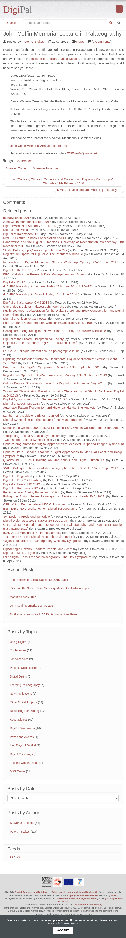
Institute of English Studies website (55, 58)
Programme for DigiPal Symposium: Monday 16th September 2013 (52, 367)
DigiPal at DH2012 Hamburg (22, 480)
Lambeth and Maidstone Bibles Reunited (31, 415)
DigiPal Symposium (22, 728)
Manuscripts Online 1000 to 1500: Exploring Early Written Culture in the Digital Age (61, 427)
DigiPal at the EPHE (17, 270)
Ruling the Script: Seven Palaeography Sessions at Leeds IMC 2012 (53, 496)
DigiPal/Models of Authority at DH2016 (29, 226)
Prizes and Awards (22, 737)
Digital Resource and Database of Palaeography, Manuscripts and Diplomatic (56, 892)
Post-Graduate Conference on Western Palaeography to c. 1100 (47, 322)
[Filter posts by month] (63, 798)
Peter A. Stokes (33, 41)
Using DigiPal (18, 642)
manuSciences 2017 (17, 217)
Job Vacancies (19, 659)
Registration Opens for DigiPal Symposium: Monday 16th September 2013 (55, 375)
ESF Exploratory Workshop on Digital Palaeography (40, 508)
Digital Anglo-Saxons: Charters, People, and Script (37, 549)
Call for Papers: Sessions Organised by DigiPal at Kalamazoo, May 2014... (55, 383)
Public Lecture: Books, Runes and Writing (31, 492)
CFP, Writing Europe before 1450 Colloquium (34, 504)
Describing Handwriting (25, 711)
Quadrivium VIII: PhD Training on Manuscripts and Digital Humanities (53, 460)
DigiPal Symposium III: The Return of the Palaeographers (43, 419)
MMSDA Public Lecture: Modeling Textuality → (89, 190)
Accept (63, 930)
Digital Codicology (21, 754)
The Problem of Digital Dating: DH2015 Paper (39, 579)
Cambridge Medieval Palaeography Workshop (34, 306)
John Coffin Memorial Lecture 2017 (27, 221)
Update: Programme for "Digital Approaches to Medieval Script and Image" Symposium (63, 444)
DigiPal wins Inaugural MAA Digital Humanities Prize (43, 614)
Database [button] (13, 22)
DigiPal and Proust (16, 229)
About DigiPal (18, 719)
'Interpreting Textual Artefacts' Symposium (31, 436)
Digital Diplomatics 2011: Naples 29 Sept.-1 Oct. (36, 520)
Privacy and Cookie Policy (88, 904)
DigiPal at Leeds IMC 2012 (21, 484)
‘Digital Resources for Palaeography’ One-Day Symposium (43, 541)
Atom (19, 856)
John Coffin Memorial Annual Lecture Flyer (39, 145)
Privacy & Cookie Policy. (63, 923)
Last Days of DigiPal (23, 745)
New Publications (21, 693)
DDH (113, 895)
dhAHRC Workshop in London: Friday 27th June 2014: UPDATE (47, 286)
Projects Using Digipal (24, 667)
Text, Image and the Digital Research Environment (37, 536)
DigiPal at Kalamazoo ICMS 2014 (26, 302)
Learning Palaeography (25, 685)
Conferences (24, 161)
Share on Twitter (16, 168)
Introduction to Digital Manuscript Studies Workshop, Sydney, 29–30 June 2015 (60, 262)
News (80, 41)
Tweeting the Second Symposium (26, 439)
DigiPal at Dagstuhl (16, 476)
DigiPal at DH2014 (15, 282)
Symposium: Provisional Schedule (26, 516)
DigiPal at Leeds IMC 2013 (21, 403)
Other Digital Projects (23, 702)
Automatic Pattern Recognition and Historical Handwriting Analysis (49, 407)
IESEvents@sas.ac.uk (82, 153)
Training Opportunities (24, 762)
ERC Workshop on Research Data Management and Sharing (45, 274)
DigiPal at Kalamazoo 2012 (21, 488)
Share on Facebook (45, 168)
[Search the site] (65, 22)
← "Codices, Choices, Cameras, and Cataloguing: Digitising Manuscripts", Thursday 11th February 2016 (63, 181)
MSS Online (17, 771)
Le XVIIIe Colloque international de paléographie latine (41, 351)
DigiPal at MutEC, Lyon (19, 553)
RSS (10, 856)
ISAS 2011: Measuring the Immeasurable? (32, 532)
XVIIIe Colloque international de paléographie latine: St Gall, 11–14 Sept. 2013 (60, 468)
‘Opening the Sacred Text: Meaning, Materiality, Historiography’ (50, 588)
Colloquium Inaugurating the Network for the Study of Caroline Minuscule (54, 331)
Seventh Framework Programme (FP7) (77, 898)
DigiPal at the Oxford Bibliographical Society (33, 339)
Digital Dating (18, 676)
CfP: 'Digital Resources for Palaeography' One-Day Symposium (47, 557)
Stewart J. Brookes (22, 823)
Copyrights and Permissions (82, 895)
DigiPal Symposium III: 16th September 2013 (34, 399)
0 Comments (101, 41)
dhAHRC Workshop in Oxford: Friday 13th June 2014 (40, 294)
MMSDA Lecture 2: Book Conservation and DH (35, 238)
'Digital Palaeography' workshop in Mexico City (35, 250)
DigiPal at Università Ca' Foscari (25, 318)
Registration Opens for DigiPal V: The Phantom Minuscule (43, 254)
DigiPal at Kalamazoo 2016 (21, 234)
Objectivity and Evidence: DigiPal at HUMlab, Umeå (40, 343)
